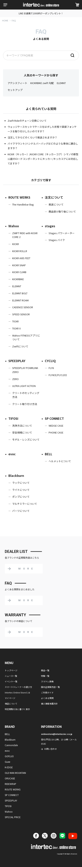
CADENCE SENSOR (22, 307)
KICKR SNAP (19, 265)
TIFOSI (13, 418)
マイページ (10, 698)
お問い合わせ (50, 748)
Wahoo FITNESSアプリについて (26, 337)
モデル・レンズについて (25, 439)
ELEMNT (61, 83)
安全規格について (22, 432)
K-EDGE (9, 767)
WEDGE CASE (56, 425)
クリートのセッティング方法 (25, 395)
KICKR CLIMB (19, 272)
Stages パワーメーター (62, 233)
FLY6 (51, 368)
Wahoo (13, 226)
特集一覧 (45, 675)
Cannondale (11, 745)
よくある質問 (47, 698)
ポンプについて (21, 496)
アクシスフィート (17, 83)
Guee (7, 761)
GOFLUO (9, 756)
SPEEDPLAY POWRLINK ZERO (25, 370)
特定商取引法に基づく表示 (17, 709)
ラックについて (21, 482)
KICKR (15, 244)
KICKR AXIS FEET (21, 258)
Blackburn (16, 475)
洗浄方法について (22, 425)
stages (50, 226)
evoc (12, 454)
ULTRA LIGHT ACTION (24, 386)
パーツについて (21, 511)
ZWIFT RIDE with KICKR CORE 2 (25, 235)
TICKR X (16, 328)
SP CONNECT (54, 418)
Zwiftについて (20, 346)
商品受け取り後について (62, 211)
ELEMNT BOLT (19, 293)
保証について (11, 703)
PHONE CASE (56, 432)
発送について (56, 204)
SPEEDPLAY (16, 360)
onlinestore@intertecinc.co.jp (56, 734)
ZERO (15, 379)
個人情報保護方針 (49, 703)
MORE (26, 568)
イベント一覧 (11, 681)
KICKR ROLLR (19, 251)
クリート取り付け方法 (24, 404)
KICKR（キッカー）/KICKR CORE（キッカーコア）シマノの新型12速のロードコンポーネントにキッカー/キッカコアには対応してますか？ (43, 158)
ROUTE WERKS (19, 197)
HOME (5, 20)
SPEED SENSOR (21, 314)
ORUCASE (10, 778)
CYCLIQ (50, 360)
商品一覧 (45, 670)
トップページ (11, 670)
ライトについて (21, 490)
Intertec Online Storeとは (17, 692)
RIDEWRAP (10, 783)
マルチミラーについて (24, 503)
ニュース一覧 (11, 675)
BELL (48, 454)
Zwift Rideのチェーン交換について (27, 120)
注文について (54, 197)
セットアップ (15, 90)
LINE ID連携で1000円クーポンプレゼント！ (41, 13)
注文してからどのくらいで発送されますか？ (32, 137)
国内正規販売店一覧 (50, 686)
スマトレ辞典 (47, 681)
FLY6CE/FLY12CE (58, 375)
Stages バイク (57, 240)
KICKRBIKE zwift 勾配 (42, 83)
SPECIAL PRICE (13, 817)
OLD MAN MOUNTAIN (15, 772)
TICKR (15, 321)
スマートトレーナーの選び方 (18, 686)
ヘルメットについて (60, 461)
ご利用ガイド (47, 692)
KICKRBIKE (18, 279)
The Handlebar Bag (23, 204)
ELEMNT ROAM (20, 300)
